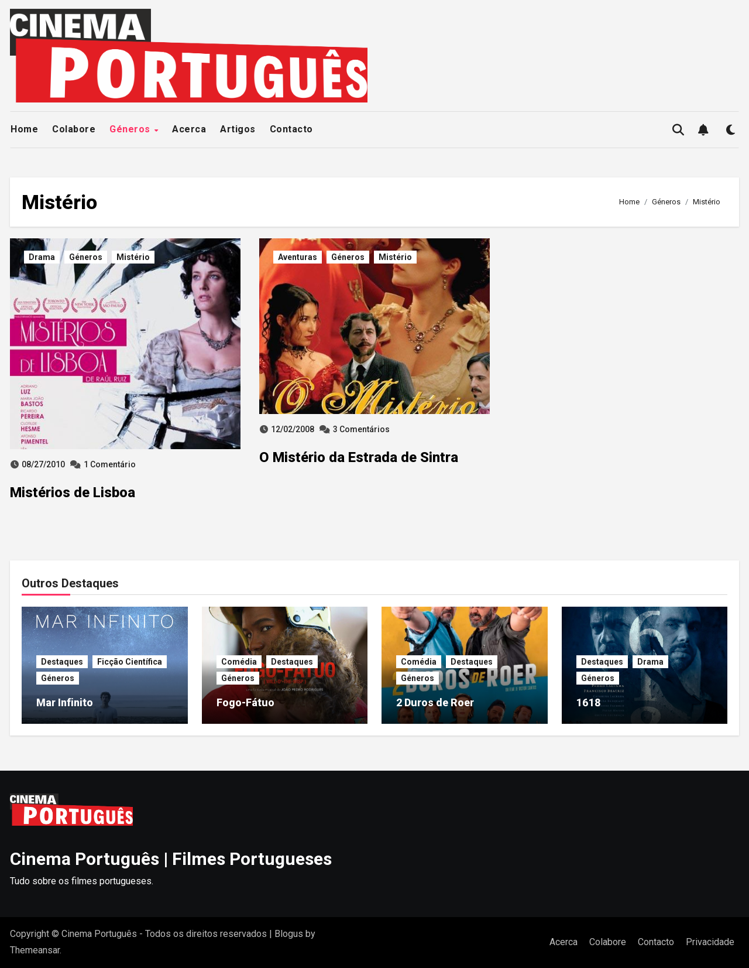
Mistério (133, 257)
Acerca (189, 129)
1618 (588, 702)
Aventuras (297, 257)
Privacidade (710, 942)
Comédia (239, 661)
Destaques (62, 661)
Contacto (291, 129)
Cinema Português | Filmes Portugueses (171, 859)
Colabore (73, 129)
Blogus (288, 933)
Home (24, 129)
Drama (42, 257)
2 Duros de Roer (435, 702)
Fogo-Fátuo (245, 702)
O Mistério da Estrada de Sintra (358, 457)
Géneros (131, 129)
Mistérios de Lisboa (72, 492)
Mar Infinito (64, 702)
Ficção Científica (129, 661)
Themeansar (35, 950)
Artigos (238, 129)
